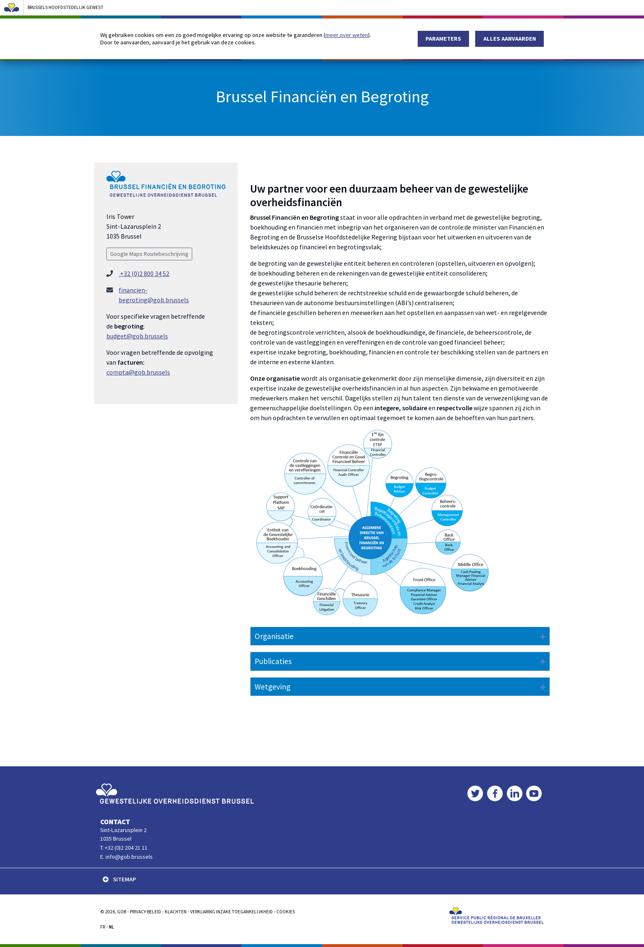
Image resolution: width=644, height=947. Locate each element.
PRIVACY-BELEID (145, 912)
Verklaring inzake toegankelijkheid (231, 912)
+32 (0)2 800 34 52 (144, 273)
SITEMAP (119, 879)
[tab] (400, 636)
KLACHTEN (175, 912)
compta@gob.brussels (138, 372)
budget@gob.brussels (137, 336)
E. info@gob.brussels (126, 856)
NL (111, 927)
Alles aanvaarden (509, 38)
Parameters (443, 38)
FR (102, 927)
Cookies (285, 912)
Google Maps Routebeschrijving (149, 253)
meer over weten (346, 35)
